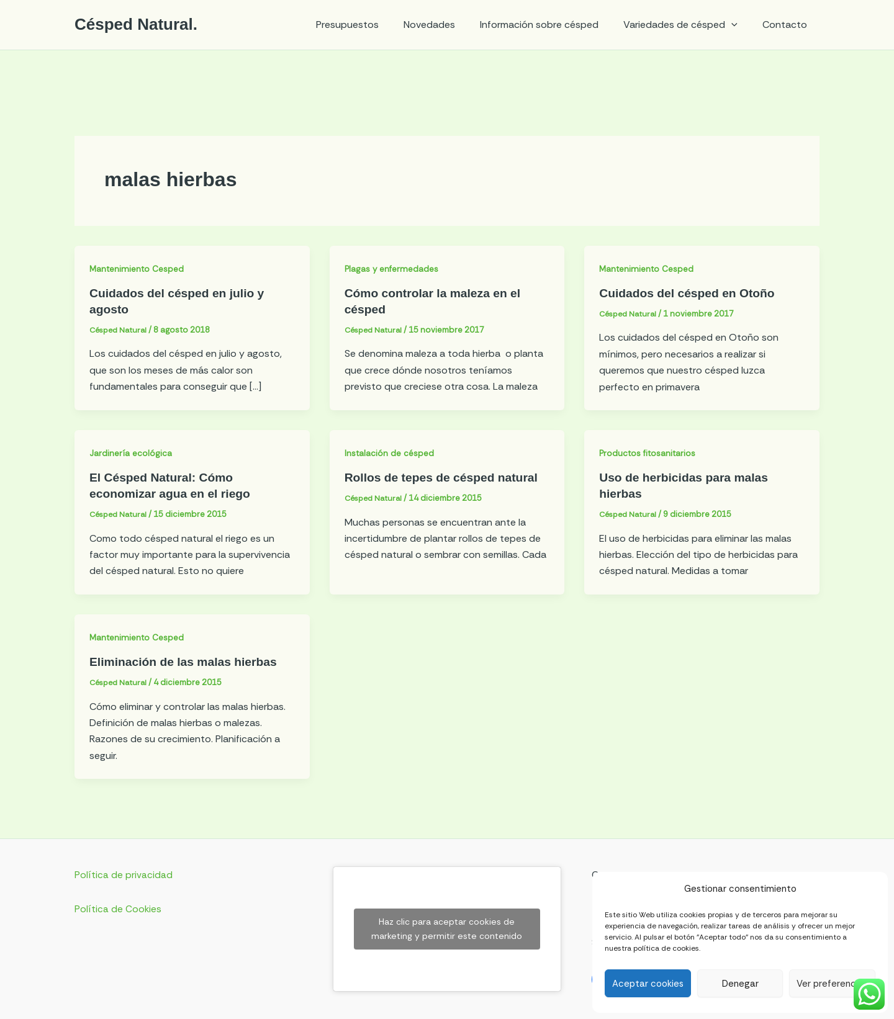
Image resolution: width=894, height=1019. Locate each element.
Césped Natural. (135, 24)
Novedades (446, 24)
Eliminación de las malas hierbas (186, 661)
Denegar (740, 983)
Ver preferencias (832, 983)
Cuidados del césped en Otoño (690, 293)
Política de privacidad (123, 874)
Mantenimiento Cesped (138, 268)
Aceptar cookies (648, 983)
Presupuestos (369, 24)
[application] (739, 25)
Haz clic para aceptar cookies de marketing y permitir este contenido (446, 928)
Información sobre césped (551, 24)
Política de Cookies (118, 908)
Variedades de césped (688, 25)
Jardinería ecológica (131, 453)
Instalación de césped (390, 453)
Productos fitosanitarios (648, 453)
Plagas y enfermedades (394, 268)
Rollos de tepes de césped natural (445, 477)
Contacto (787, 24)
